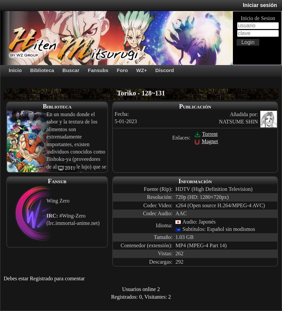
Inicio (15, 70)
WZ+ (141, 70)
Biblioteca (42, 70)
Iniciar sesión (260, 5)
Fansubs (98, 70)
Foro (122, 70)
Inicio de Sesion (258, 18)
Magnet (206, 141)
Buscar (71, 70)
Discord (164, 70)
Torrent (206, 134)
